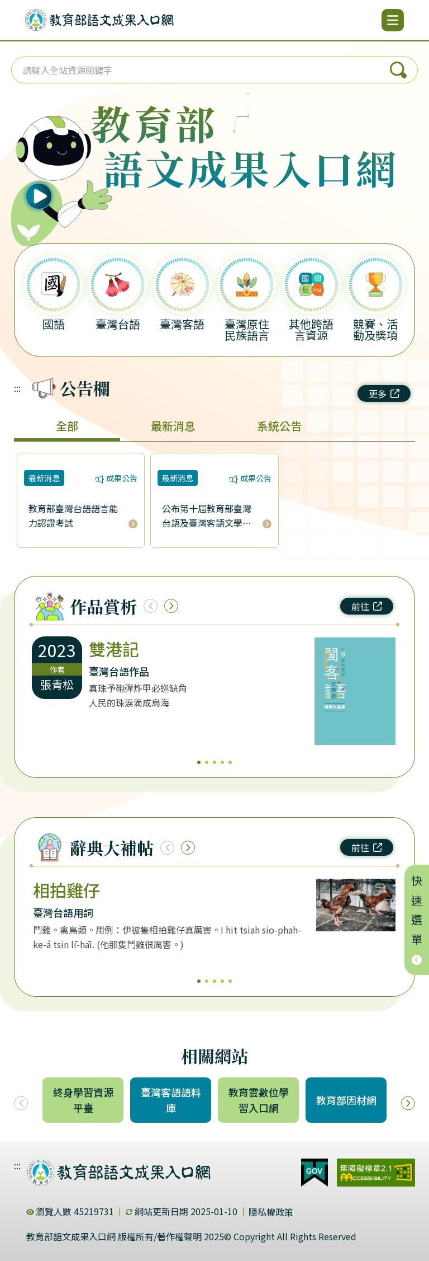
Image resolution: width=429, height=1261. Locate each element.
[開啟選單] (393, 20)
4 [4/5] (222, 762)
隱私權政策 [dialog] (271, 1211)
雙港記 (114, 648)
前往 (366, 606)
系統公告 (279, 426)
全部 (67, 426)
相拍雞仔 (66, 890)
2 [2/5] (206, 762)
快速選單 (417, 920)
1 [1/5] (199, 762)
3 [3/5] (214, 762)
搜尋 (398, 70)
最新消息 (173, 426)
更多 (384, 393)
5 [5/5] (230, 762)
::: (17, 387)
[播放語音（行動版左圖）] (56, 164)
